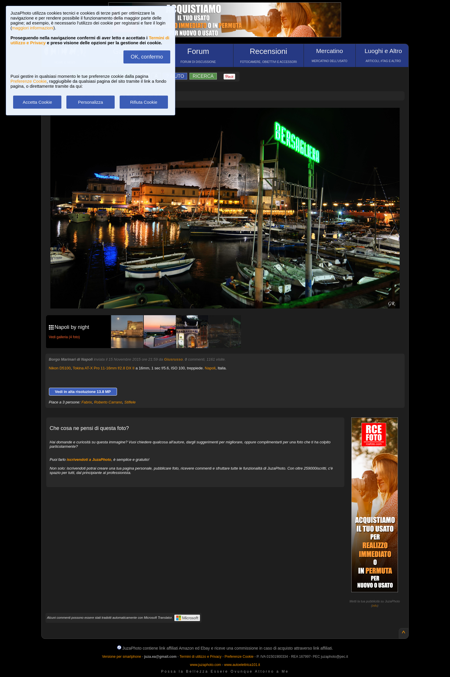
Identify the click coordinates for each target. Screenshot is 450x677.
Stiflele (130, 402)
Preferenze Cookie (28, 81)
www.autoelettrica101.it (242, 665)
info (375, 605)
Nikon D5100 (60, 368)
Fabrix (87, 402)
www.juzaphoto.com (205, 665)
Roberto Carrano (108, 402)
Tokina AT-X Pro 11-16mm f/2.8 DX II (103, 368)
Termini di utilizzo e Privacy (201, 657)
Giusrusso (173, 359)
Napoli (210, 368)
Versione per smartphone (121, 657)
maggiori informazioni (33, 27)
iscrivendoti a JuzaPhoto (89, 459)
